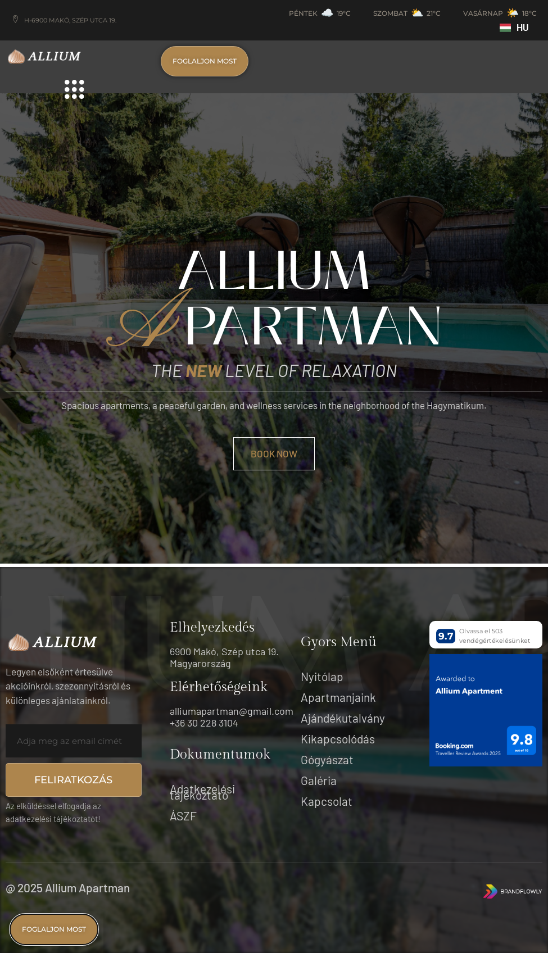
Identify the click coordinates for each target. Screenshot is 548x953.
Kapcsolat (326, 801)
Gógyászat (327, 759)
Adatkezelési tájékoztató (202, 792)
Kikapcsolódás (338, 739)
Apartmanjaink (338, 697)
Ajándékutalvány (343, 718)
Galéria (319, 780)
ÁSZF (183, 816)
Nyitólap (322, 676)
